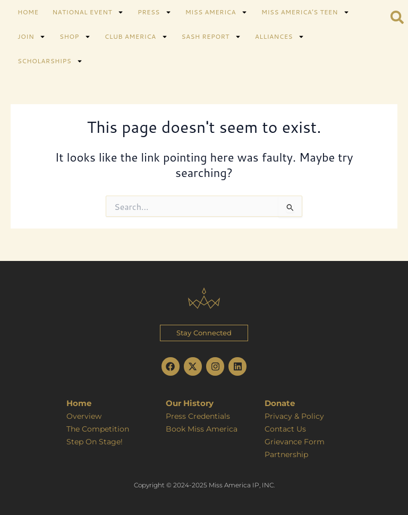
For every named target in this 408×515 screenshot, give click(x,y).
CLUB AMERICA (136, 36)
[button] (204, 332)
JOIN (32, 36)
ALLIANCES (279, 36)
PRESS (155, 12)
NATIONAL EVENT (87, 12)
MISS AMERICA (216, 12)
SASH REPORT (211, 36)
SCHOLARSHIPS (50, 61)
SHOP (75, 36)
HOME (28, 11)
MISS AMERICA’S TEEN (305, 12)
